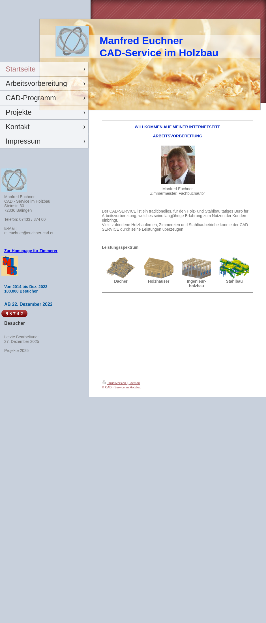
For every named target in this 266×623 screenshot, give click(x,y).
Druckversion (114, 383)
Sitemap (134, 383)
